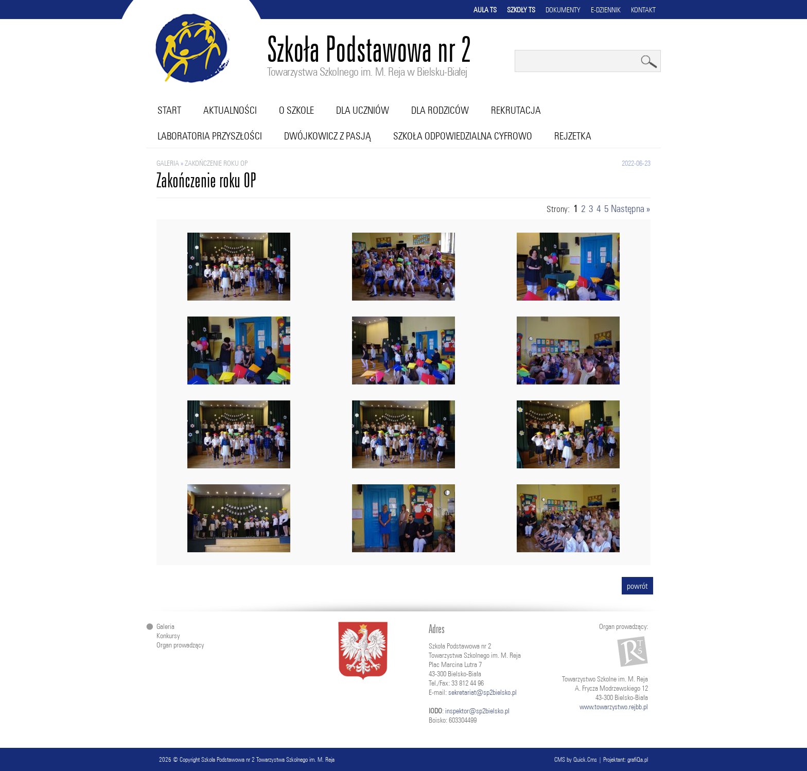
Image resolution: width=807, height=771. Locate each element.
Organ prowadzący (180, 645)
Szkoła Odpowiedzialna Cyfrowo (462, 136)
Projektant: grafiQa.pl (625, 759)
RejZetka (572, 136)
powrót (637, 586)
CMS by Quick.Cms (575, 759)
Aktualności (230, 110)
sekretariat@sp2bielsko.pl (482, 692)
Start (169, 110)
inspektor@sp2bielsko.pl (477, 710)
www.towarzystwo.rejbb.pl (614, 706)
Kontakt (643, 9)
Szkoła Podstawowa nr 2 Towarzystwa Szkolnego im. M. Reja (268, 759)
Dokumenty (563, 9)
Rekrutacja (516, 110)
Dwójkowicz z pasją (327, 136)
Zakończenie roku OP (216, 163)
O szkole (296, 110)
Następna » (630, 208)
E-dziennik (606, 9)
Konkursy (168, 635)
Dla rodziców (440, 110)
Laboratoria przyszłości (209, 136)
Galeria (167, 163)
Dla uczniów (362, 110)
